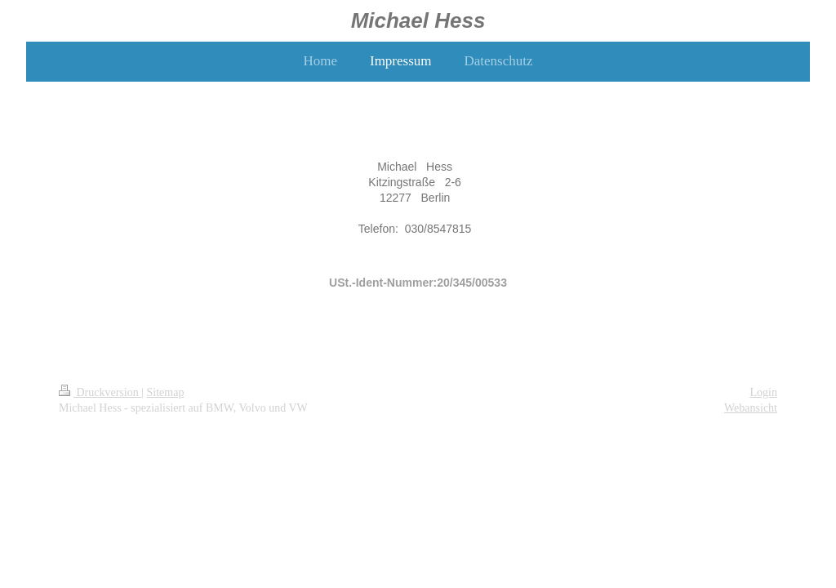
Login (763, 392)
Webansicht (750, 408)
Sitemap (166, 392)
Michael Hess (418, 20)
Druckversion (100, 392)
